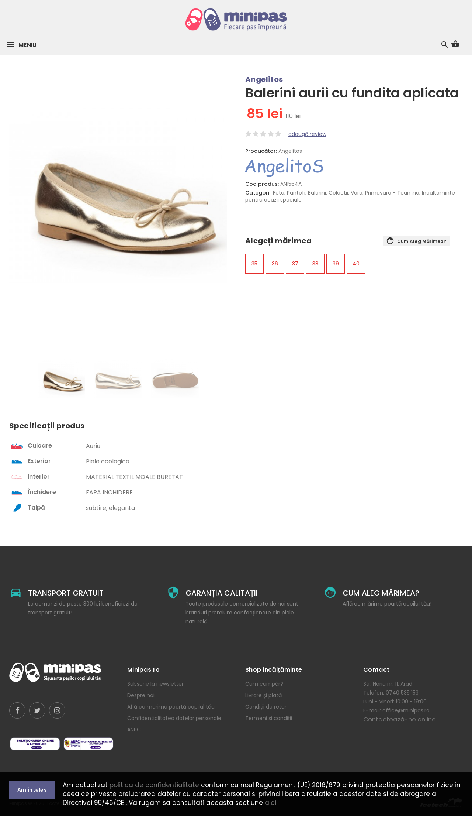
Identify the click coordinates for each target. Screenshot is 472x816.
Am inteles (32, 789)
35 (254, 263)
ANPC (134, 729)
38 (315, 263)
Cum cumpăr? (264, 684)
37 (295, 263)
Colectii (338, 192)
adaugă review (307, 134)
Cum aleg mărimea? (416, 241)
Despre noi (141, 695)
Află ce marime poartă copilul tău (171, 706)
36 (275, 263)
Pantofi (296, 192)
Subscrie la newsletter (155, 684)
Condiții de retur (266, 706)
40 (356, 263)
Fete (278, 192)
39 (336, 263)
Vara (356, 192)
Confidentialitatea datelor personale (174, 718)
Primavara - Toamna (392, 192)
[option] (61, 382)
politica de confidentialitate (154, 785)
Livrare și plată (263, 695)
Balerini (317, 192)
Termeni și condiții (268, 718)
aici (270, 802)
